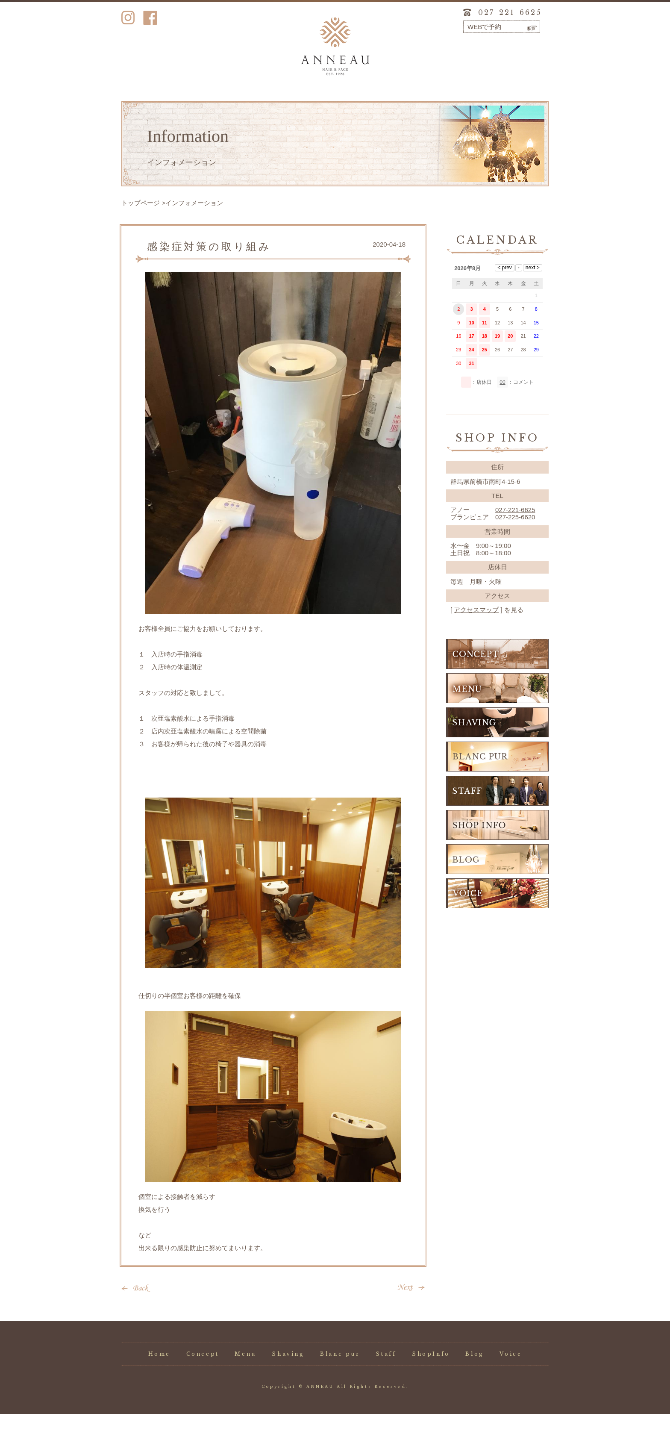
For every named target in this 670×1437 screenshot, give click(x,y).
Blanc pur (335, 103)
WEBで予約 (484, 26)
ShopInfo (429, 103)
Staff (382, 103)
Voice (524, 103)
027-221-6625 (510, 12)
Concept (192, 103)
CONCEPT (497, 677)
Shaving (287, 103)
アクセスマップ (476, 632)
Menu (240, 103)
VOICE (497, 916)
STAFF (497, 814)
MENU (497, 711)
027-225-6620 (515, 540)
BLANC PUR (497, 780)
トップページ (140, 226)
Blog (477, 103)
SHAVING (497, 745)
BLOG (497, 882)
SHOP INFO (497, 848)
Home (145, 103)
